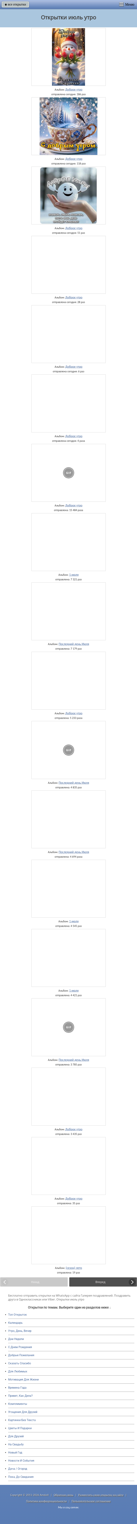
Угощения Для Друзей (22, 1412)
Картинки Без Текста (22, 1420)
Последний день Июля (74, 644)
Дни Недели (16, 1339)
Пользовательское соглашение (91, 1501)
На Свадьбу (16, 1444)
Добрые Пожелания (21, 1355)
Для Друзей (16, 1436)
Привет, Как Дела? (20, 1395)
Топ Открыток (17, 1314)
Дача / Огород (17, 1468)
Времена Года (17, 1387)
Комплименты (17, 1404)
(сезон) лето (74, 1267)
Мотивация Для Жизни (23, 1379)
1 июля (73, 574)
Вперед (100, 1282)
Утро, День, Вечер (19, 1331)
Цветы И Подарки (20, 1428)
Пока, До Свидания (21, 1477)
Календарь (15, 1322)
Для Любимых (17, 1371)
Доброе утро (74, 89)
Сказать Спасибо (19, 1363)
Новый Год (15, 1452)
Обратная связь (64, 1495)
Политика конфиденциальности (46, 1501)
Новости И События (21, 1460)
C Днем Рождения (20, 1347)
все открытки (15, 4)
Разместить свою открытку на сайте (101, 1495)
